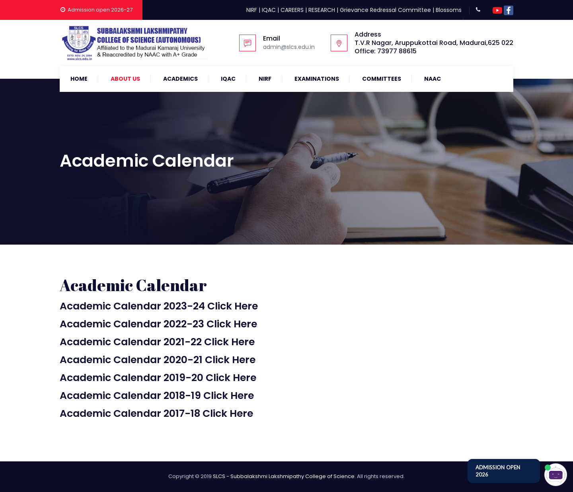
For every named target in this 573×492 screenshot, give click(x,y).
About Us (125, 79)
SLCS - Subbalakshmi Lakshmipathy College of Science (284, 476)
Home (79, 79)
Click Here (232, 306)
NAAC (432, 79)
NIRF (251, 10)
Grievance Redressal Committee (385, 10)
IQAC (269, 10)
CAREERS (292, 10)
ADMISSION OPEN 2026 (498, 471)
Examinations (316, 79)
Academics (180, 79)
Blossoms (449, 10)
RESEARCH (321, 10)
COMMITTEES (381, 79)
